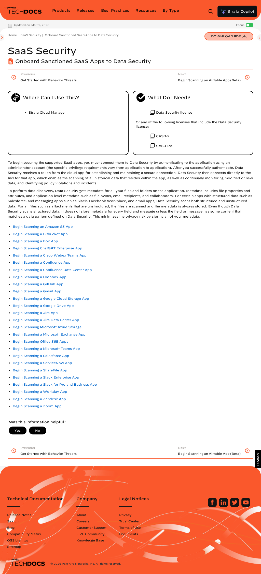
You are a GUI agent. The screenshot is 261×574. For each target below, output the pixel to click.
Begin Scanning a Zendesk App (39, 399)
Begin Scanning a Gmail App (37, 291)
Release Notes (19, 515)
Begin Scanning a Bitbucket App (40, 234)
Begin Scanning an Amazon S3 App (43, 227)
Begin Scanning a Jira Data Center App (46, 320)
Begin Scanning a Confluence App (42, 262)
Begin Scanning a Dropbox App (39, 277)
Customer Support (91, 527)
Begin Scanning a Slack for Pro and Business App (55, 384)
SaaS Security (30, 35)
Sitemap (14, 546)
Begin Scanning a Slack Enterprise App (46, 377)
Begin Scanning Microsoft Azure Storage (47, 327)
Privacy (125, 515)
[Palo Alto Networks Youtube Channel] (245, 506)
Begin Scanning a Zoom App (37, 406)
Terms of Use (130, 527)
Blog (11, 527)
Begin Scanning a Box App (35, 241)
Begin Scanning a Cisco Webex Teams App (50, 255)
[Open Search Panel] (212, 11)
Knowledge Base (90, 540)
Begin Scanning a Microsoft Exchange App (49, 334)
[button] (258, 459)
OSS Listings (17, 540)
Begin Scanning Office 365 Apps (40, 341)
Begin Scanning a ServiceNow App (42, 363)
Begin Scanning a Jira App (35, 313)
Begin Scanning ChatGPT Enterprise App (47, 248)
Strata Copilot (237, 11)
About (81, 515)
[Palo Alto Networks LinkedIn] (224, 506)
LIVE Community (90, 534)
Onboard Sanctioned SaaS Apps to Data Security (82, 35)
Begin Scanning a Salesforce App (41, 356)
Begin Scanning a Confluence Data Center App (52, 270)
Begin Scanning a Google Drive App (43, 306)
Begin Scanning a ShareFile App (40, 370)
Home (12, 35)
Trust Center (129, 521)
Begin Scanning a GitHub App (38, 284)
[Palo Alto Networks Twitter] (235, 506)
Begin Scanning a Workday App (40, 392)
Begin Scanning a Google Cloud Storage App (51, 298)
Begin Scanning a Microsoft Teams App (46, 349)
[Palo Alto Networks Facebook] (213, 506)
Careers (82, 521)
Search (13, 521)
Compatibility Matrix (24, 534)
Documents (128, 534)
